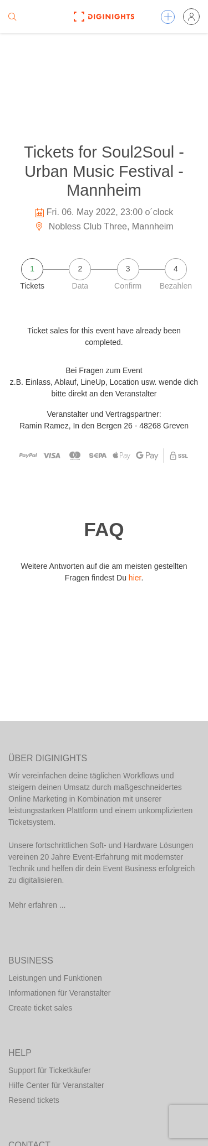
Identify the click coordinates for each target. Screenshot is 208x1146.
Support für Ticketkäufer (49, 1070)
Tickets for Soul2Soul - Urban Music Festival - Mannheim (104, 171)
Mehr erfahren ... (37, 905)
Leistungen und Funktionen (55, 978)
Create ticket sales (40, 1007)
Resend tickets (33, 1100)
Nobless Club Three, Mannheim (103, 226)
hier (135, 577)
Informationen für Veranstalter (59, 992)
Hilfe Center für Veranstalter (56, 1085)
